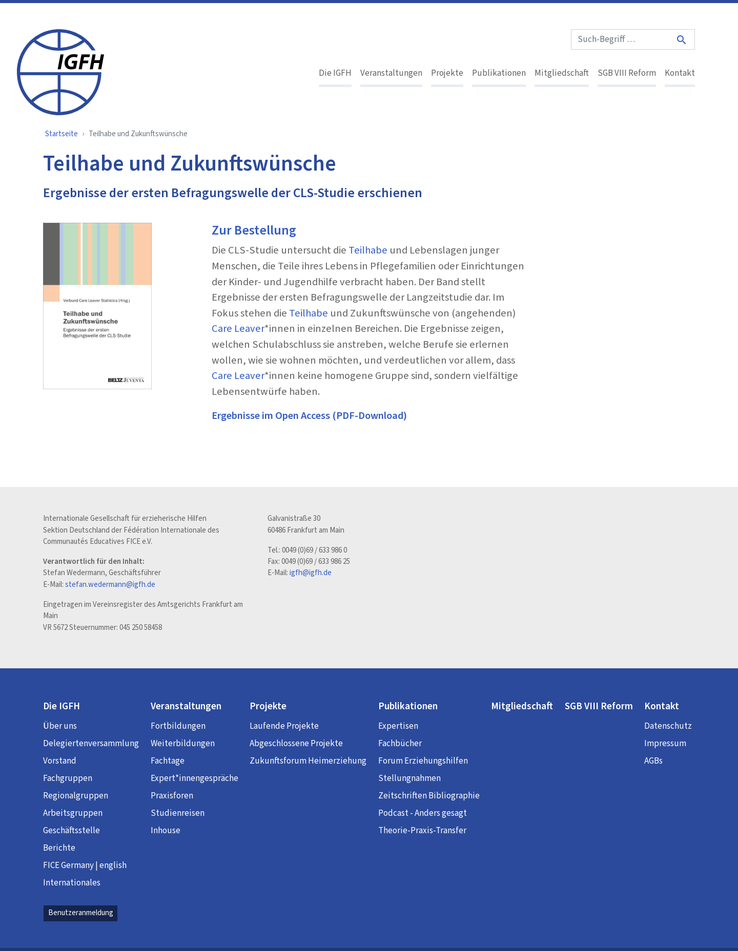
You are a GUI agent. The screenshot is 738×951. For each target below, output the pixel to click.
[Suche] (682, 40)
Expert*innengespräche (194, 778)
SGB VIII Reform (627, 73)
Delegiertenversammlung (91, 743)
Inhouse (165, 831)
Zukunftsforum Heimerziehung (308, 761)
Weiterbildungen (183, 743)
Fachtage (167, 761)
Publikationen (499, 73)
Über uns (60, 726)
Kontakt (680, 73)
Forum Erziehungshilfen (423, 761)
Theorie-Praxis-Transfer (422, 831)
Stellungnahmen (409, 778)
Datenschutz (668, 726)
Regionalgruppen (75, 796)
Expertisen (398, 726)
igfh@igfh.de (311, 572)
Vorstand (59, 761)
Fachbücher (400, 743)
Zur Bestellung (254, 230)
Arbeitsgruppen (72, 813)
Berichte (59, 848)
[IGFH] (60, 71)
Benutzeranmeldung (80, 912)
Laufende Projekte (284, 726)
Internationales (71, 883)
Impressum (665, 743)
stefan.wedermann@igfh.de (110, 584)
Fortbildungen (178, 726)
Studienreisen (177, 813)
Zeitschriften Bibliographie (429, 796)
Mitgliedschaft (562, 73)
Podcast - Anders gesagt (422, 813)
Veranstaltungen (391, 73)
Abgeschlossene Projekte (296, 743)
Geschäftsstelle (71, 831)
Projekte (447, 73)
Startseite (61, 134)
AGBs (653, 761)
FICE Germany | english (85, 865)
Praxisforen (172, 796)
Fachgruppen (67, 778)
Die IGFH (335, 73)
